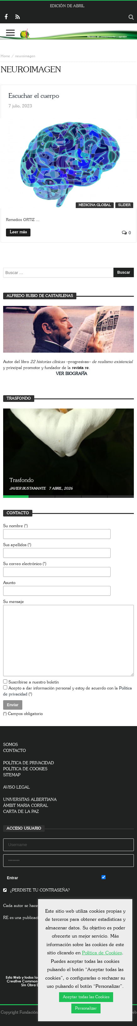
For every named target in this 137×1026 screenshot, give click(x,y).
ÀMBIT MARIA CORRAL (25, 806)
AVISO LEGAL (16, 787)
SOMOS (10, 745)
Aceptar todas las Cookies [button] (86, 997)
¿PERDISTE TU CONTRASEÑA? (36, 890)
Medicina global (95, 205)
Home (5, 56)
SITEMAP (11, 775)
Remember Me (117, 877)
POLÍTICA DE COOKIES (25, 769)
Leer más (18, 232)
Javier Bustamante (28, 488)
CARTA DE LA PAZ (21, 812)
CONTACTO (14, 751)
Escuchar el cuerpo (33, 96)
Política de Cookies (102, 953)
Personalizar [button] (86, 1008)
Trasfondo (21, 480)
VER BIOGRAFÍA (71, 374)
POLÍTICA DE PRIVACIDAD (28, 763)
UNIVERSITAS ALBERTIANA (30, 800)
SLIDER (124, 205)
